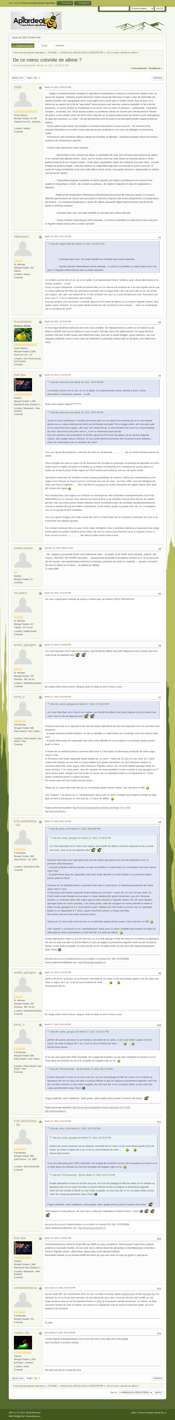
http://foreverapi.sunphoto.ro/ (92, 962)
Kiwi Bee (20, 375)
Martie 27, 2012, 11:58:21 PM (58, 1238)
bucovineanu (22, 321)
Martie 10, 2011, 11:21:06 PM (58, 375)
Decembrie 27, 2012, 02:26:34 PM (60, 1288)
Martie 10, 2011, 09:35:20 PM (58, 87)
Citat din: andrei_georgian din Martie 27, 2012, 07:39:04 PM (79, 704)
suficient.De (128, 1294)
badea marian (23, 548)
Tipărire (157, 78)
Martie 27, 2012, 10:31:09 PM (58, 1024)
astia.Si (100, 1301)
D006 (17, 87)
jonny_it (19, 697)
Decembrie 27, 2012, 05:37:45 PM (60, 1333)
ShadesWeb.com (33, 1416)
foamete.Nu (149, 1294)
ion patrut (20, 593)
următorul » (155, 68)
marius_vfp (21, 1332)
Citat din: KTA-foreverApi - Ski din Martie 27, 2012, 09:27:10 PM (81, 1069)
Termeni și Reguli (145, 1412)
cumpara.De (101, 484)
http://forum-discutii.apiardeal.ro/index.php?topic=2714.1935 (101, 808)
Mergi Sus (18, 1378)
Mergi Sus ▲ (160, 1412)
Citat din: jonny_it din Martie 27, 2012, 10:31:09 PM (75, 1128)
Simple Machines (33, 1412)
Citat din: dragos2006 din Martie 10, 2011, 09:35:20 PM (77, 244)
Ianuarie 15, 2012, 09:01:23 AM (59, 548)
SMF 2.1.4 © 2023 (17, 1412)
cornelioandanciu (25, 1288)
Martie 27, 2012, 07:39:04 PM (58, 645)
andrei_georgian (25, 645)
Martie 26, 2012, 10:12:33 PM (58, 593)
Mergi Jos (17, 78)
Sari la (113, 1392)
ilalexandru (21, 236)
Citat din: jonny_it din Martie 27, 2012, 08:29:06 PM (75, 829)
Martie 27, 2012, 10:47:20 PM (58, 1121)
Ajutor (133, 1412)
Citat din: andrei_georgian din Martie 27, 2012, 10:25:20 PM (79, 1031)
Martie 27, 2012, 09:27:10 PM (58, 821)
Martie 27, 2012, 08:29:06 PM (58, 697)
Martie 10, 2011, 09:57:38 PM (58, 236)
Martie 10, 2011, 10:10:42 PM (58, 321)
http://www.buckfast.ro (55, 811)
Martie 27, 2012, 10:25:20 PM (58, 972)
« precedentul (138, 68)
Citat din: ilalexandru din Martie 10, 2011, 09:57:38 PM (76, 382)
